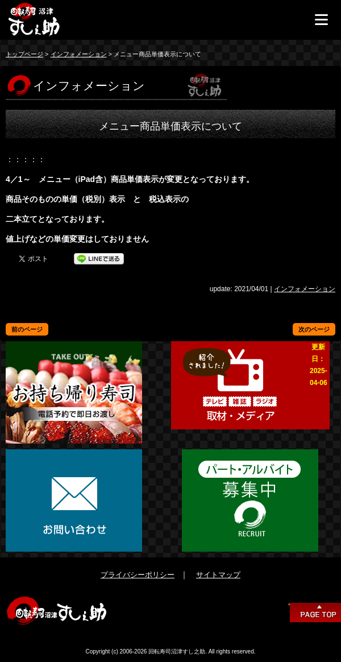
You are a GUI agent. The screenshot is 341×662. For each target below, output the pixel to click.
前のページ (27, 329)
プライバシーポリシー (137, 574)
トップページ (24, 54)
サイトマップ (218, 574)
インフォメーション (79, 54)
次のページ (314, 329)
